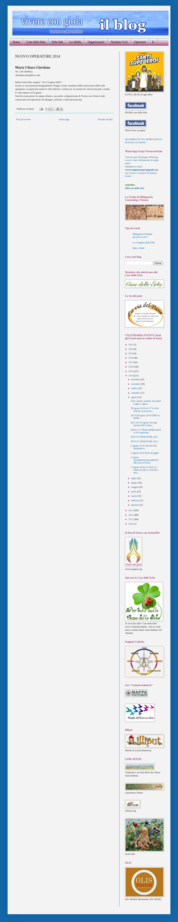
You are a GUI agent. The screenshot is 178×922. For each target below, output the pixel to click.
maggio (135, 487)
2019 (131, 353)
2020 (131, 349)
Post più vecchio (105, 119)
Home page (64, 119)
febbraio (135, 500)
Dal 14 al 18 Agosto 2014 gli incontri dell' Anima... (144, 424)
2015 (131, 371)
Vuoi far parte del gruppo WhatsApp (141, 157)
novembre (136, 384)
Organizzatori (96, 42)
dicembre (135, 379)
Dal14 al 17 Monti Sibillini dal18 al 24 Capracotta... (146, 431)
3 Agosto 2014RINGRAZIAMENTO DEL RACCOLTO (144, 460)
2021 (131, 344)
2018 (131, 357)
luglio (134, 478)
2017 (131, 362)
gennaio (135, 505)
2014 (131, 375)
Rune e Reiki (138, 248)
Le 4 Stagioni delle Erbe (144, 242)
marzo (134, 496)
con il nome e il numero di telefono (141, 173)
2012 (131, 515)
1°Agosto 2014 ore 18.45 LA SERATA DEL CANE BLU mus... (144, 470)
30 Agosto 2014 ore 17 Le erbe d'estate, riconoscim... (145, 409)
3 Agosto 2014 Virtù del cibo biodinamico (144, 447)
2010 (131, 523)
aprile (134, 491)
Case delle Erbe (35, 42)
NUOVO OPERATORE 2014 (144, 437)
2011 (131, 519)
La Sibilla (75, 42)
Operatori (140, 42)
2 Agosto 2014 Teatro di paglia (145, 453)
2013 (131, 510)
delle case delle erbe (134, 188)
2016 (131, 366)
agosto (134, 397)
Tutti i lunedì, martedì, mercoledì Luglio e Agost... (146, 402)
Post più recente (23, 119)
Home (16, 42)
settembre (136, 393)
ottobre (134, 388)
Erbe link (57, 42)
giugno (134, 482)
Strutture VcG (119, 42)
